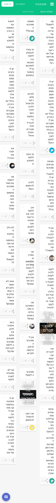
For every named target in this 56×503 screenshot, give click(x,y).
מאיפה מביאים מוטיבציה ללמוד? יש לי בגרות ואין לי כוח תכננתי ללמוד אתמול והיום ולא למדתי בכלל (50, 185)
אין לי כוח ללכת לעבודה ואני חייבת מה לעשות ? (49, 239)
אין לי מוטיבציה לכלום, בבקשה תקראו (30, 345)
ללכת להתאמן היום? (30, 185)
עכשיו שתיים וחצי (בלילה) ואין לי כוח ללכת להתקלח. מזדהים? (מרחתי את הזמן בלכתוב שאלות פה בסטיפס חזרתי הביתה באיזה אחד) (49, 441)
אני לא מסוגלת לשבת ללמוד (10, 375)
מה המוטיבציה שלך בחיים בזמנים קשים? (29, 310)
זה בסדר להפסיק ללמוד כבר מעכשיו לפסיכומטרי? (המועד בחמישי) (30, 62)
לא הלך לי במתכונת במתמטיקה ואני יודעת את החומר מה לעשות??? (10, 245)
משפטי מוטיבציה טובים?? (30, 26)
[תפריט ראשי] (50, 4)
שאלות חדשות (46, 11)
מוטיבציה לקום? (29, 373)
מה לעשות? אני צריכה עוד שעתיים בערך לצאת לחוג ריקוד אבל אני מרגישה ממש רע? (50, 42)
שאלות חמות (27, 11)
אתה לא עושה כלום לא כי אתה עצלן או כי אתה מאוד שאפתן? (10, 292)
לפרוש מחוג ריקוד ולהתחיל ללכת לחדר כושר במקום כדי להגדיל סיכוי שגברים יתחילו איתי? (30, 115)
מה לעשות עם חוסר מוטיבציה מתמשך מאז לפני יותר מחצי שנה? (10, 192)
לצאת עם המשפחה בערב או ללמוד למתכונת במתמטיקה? (10, 35)
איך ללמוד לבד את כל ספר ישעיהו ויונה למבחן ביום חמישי (30, 220)
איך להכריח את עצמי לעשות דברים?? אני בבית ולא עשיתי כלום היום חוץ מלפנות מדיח (50, 369)
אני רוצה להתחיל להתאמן (29, 416)
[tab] (46, 11)
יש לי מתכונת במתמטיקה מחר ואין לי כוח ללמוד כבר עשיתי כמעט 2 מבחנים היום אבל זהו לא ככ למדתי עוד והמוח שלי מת (10, 425)
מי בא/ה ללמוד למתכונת (30, 159)
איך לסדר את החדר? (10, 153)
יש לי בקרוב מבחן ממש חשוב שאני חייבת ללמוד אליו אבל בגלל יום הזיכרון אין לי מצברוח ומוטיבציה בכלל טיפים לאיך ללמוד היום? (10, 99)
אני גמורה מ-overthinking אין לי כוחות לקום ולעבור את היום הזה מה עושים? (30, 267)
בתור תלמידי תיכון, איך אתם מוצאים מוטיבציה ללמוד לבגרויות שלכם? (10, 337)
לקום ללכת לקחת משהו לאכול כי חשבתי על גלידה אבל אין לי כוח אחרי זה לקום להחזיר (49, 288)
